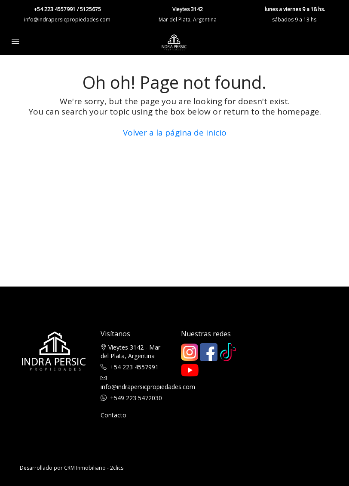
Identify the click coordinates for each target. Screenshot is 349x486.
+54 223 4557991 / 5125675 (67, 9)
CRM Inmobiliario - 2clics (93, 467)
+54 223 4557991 (134, 367)
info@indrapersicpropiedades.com (67, 19)
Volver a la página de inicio (175, 132)
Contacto (113, 415)
